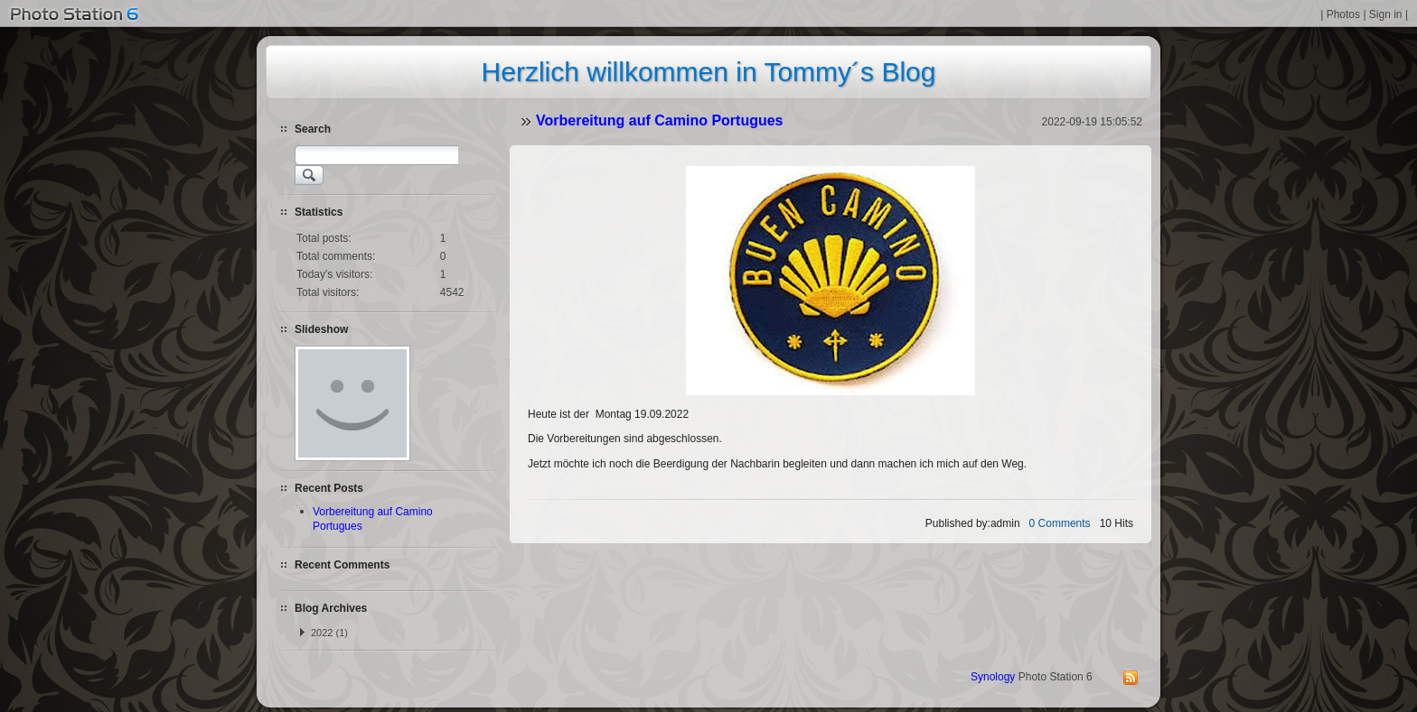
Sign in (1386, 14)
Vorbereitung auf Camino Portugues (660, 120)
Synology (993, 676)
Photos (1343, 14)
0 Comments (1060, 523)
